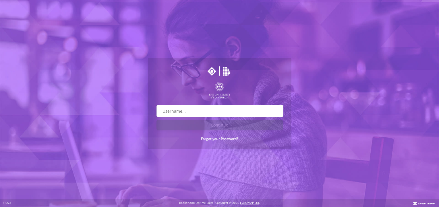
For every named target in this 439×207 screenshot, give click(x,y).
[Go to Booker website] (227, 71)
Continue (219, 125)
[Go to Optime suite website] (212, 71)
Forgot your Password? (219, 138)
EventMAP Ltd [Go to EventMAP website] (249, 203)
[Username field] (219, 111)
